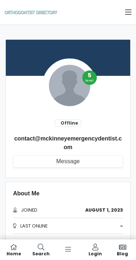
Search (40, 249)
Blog (122, 249)
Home (13, 249)
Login (95, 249)
